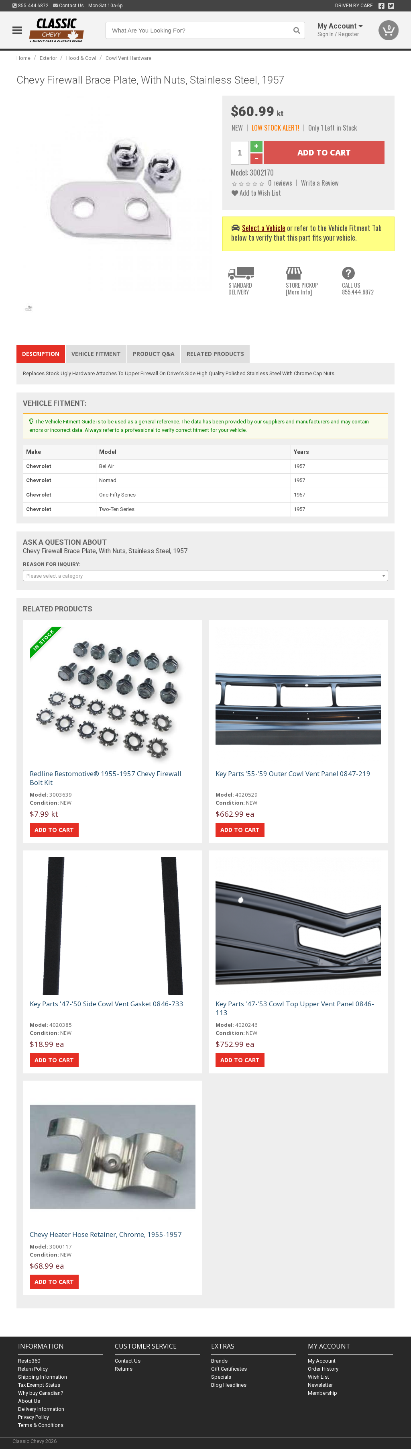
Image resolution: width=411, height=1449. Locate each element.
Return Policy (33, 1369)
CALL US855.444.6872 (358, 288)
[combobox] (206, 575)
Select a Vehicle (263, 227)
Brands (219, 1361)
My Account (322, 1361)
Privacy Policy (33, 1417)
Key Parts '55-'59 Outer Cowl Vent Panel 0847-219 (293, 773)
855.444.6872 (30, 5)
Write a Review (320, 183)
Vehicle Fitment (96, 354)
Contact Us (68, 5)
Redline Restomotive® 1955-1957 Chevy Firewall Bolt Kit (105, 778)
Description (40, 354)
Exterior (48, 58)
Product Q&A (154, 354)
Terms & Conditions (40, 1425)
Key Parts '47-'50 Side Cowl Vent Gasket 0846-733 (106, 1003)
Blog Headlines (228, 1385)
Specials (221, 1377)
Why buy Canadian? (40, 1393)
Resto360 (29, 1361)
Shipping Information (42, 1377)
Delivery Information (41, 1409)
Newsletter (320, 1385)
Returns (123, 1369)
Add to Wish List (256, 193)
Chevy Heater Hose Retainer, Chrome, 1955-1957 (106, 1234)
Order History (323, 1369)
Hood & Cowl (81, 58)
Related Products (215, 354)
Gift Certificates (229, 1369)
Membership (322, 1393)
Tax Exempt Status (39, 1385)
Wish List (318, 1377)
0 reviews (280, 183)
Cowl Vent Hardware (128, 58)
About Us (29, 1401)
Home (23, 58)
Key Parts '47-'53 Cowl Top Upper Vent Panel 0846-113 (295, 1008)
